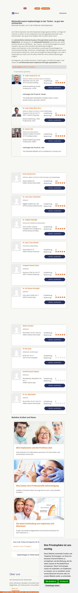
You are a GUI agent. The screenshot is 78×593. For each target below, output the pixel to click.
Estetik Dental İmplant (31, 372)
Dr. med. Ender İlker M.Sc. (32, 108)
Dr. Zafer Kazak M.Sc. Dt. (31, 76)
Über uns (15, 588)
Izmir (22, 546)
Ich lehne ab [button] (64, 581)
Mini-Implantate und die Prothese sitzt (34, 447)
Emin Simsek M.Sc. (29, 174)
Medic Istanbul (28, 326)
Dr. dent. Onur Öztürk (31, 243)
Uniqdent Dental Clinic (31, 265)
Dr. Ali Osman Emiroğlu (31, 288)
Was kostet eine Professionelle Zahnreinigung (37, 485)
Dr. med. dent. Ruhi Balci (32, 197)
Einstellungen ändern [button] (53, 585)
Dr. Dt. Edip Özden (29, 394)
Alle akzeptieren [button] (51, 581)
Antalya (27, 546)
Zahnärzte (62, 13)
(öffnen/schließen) (24, 67)
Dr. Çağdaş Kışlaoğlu (30, 220)
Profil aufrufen (54, 88)
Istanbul (16, 546)
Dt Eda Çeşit (27, 349)
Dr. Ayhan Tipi (28, 129)
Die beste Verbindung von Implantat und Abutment (35, 524)
